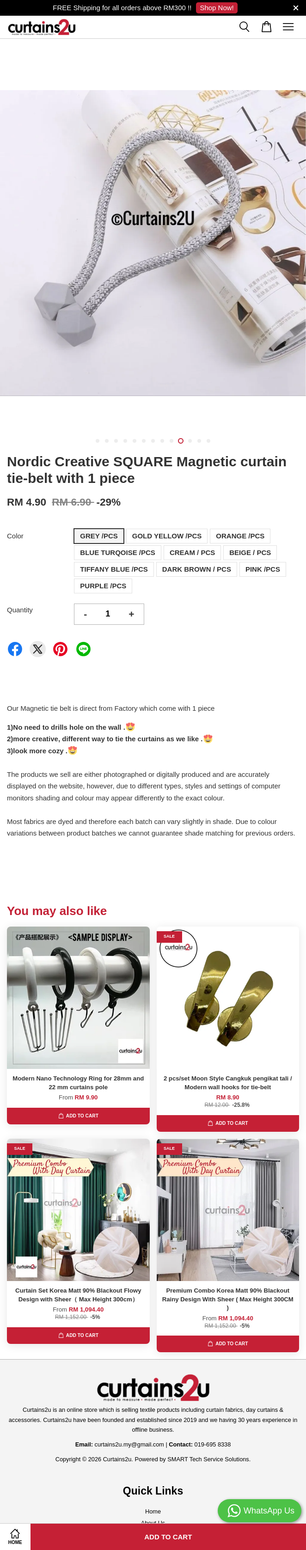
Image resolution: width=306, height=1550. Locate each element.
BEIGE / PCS (250, 552)
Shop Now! (216, 8)
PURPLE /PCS (103, 586)
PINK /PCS (262, 569)
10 (181, 441)
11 (190, 441)
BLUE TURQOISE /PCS (117, 552)
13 (208, 441)
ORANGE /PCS (240, 536)
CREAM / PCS (192, 552)
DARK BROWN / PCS (196, 569)
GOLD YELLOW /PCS (167, 536)
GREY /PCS (98, 536)
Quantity (20, 610)
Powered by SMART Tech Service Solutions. (193, 1459)
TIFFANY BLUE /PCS (113, 569)
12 (199, 441)
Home (153, 1511)
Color (15, 536)
